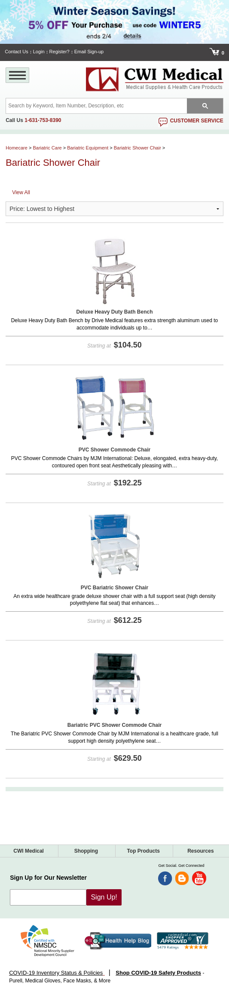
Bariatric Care (47, 147)
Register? (59, 51)
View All (21, 192)
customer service (196, 121)
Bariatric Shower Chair (137, 147)
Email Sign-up (89, 51)
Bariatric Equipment (87, 147)
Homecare (16, 147)
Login (39, 51)
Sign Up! (104, 897)
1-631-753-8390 (42, 120)
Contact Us (16, 51)
